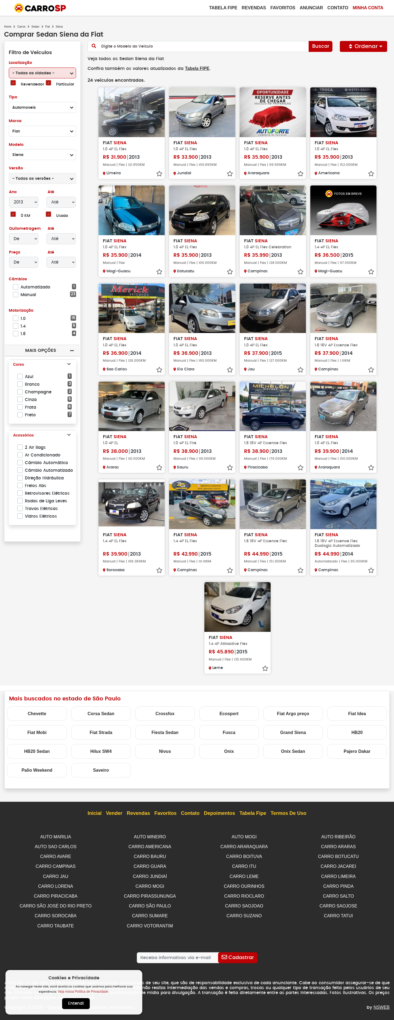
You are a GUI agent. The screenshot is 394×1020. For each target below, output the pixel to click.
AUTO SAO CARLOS (56, 846)
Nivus (165, 751)
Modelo (16, 145)
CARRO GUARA (150, 865)
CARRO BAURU (150, 855)
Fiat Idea (357, 713)
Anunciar (311, 7)
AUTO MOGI (244, 836)
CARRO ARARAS (338, 846)
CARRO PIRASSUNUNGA (150, 894)
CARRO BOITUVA (244, 855)
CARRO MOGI (149, 884)
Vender (114, 813)
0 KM (25, 216)
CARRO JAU (55, 875)
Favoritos (282, 7)
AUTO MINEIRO (150, 836)
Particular (65, 84)
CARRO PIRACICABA (55, 894)
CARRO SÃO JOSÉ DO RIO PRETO (56, 903)
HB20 (357, 732)
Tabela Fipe (223, 7)
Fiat (47, 26)
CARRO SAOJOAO (244, 903)
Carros (21, 26)
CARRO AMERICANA (150, 846)
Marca (15, 121)
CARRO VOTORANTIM (150, 923)
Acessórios (23, 435)
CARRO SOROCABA (56, 913)
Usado (62, 216)
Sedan (35, 26)
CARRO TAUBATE (55, 923)
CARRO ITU (244, 865)
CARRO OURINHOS (244, 884)
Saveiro (101, 770)
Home (7, 26)
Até (50, 192)
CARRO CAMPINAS (56, 865)
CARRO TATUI (338, 913)
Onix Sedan (293, 751)
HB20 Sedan (37, 751)
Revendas (254, 7)
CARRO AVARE (55, 855)
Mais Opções (40, 350)
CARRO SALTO (338, 894)
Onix (229, 751)
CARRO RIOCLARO (244, 894)
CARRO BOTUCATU (338, 855)
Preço (14, 252)
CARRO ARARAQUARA (244, 846)
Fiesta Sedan (165, 732)
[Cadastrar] (237, 954)
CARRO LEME (244, 875)
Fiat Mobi (37, 732)
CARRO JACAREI (338, 865)
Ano (13, 192)
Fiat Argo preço (293, 713)
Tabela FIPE (194, 68)
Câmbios (18, 279)
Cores (18, 364)
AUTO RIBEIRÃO (338, 836)
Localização (20, 63)
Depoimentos (219, 813)
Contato (338, 7)
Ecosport (228, 713)
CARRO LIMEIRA (338, 875)
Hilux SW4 (101, 751)
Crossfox (164, 713)
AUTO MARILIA (55, 836)
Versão (16, 168)
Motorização (21, 310)
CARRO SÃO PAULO (150, 903)
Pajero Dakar (357, 751)
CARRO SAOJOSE (338, 903)
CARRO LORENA (55, 884)
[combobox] (42, 72)
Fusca (229, 732)
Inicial (95, 813)
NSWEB (381, 1004)
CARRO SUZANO (244, 913)
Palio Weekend (37, 770)
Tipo (13, 97)
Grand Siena (293, 732)
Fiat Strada (101, 732)
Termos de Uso (288, 813)
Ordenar (363, 46)
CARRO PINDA (338, 884)
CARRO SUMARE (150, 913)
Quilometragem (24, 228)
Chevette (37, 713)
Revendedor (32, 84)
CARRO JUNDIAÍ (150, 875)
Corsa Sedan (101, 713)
